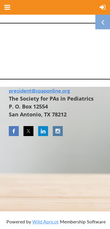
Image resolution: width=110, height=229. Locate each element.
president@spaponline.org (39, 90)
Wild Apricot (45, 221)
